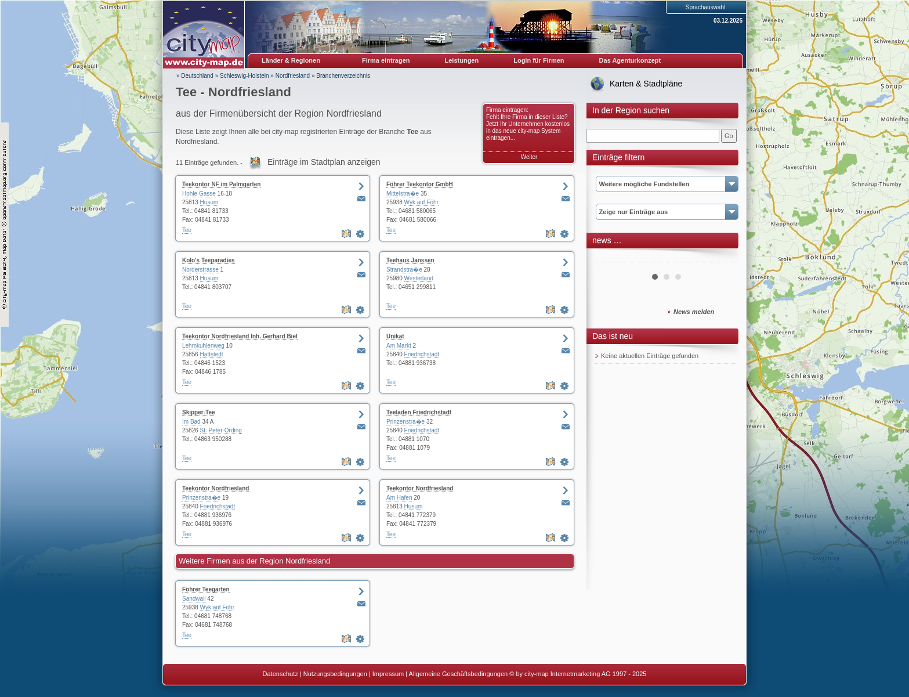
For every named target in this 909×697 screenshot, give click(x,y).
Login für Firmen (538, 60)
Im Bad (191, 421)
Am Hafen (399, 497)
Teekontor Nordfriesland (215, 488)
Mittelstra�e (402, 193)
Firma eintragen (386, 60)
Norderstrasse (200, 269)
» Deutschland (194, 76)
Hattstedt (211, 354)
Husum (209, 202)
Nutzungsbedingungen (335, 673)
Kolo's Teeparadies (208, 260)
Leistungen (462, 60)
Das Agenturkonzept (630, 60)
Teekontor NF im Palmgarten (221, 184)
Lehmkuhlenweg (203, 345)
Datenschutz (280, 673)
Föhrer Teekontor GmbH (419, 184)
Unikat (395, 336)
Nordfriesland (293, 76)
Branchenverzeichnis (343, 76)
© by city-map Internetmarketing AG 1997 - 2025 (577, 673)
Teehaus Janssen (410, 260)
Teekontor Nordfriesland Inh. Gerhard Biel (240, 336)
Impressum (388, 673)
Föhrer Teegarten (206, 589)
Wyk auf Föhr (421, 202)
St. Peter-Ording (221, 430)
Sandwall (194, 598)
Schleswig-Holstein (244, 76)
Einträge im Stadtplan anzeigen (324, 162)
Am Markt (398, 345)
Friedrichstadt (422, 354)
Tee (186, 230)
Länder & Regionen (291, 60)
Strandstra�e (404, 269)
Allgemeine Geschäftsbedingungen (458, 673)
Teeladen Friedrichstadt (418, 412)
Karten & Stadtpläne (646, 83)
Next (722, 257)
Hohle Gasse (199, 193)
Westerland (418, 278)
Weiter (529, 157)
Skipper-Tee (198, 412)
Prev (610, 257)
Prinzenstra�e (405, 421)
